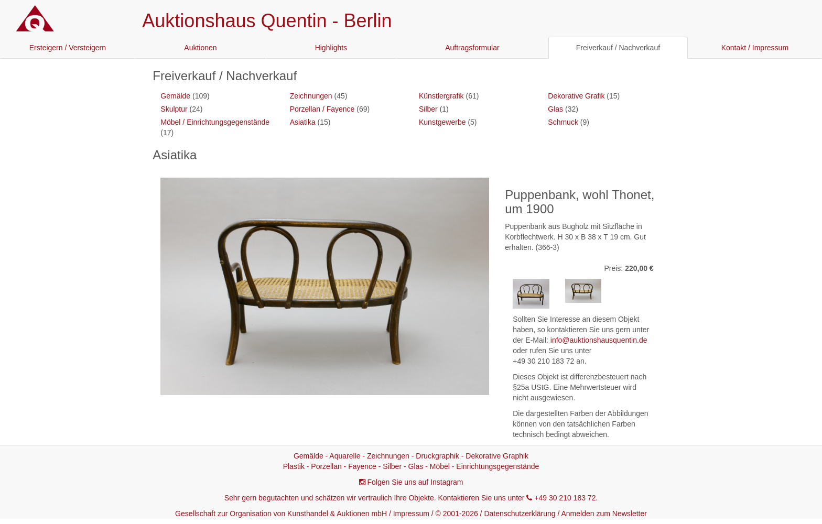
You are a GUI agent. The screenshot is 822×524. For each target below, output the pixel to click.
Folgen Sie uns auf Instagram (415, 482)
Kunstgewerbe (442, 122)
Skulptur (173, 109)
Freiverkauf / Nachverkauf (618, 47)
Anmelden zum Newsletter (604, 513)
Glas (555, 109)
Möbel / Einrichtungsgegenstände (214, 122)
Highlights (331, 47)
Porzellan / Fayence (322, 109)
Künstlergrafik (441, 96)
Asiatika (303, 122)
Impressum (411, 513)
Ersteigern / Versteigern (67, 47)
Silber (428, 109)
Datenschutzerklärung (519, 513)
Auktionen (200, 47)
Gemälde (175, 96)
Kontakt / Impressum (754, 47)
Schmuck (563, 122)
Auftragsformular (472, 47)
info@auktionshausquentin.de (598, 340)
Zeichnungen (311, 96)
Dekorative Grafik (576, 96)
